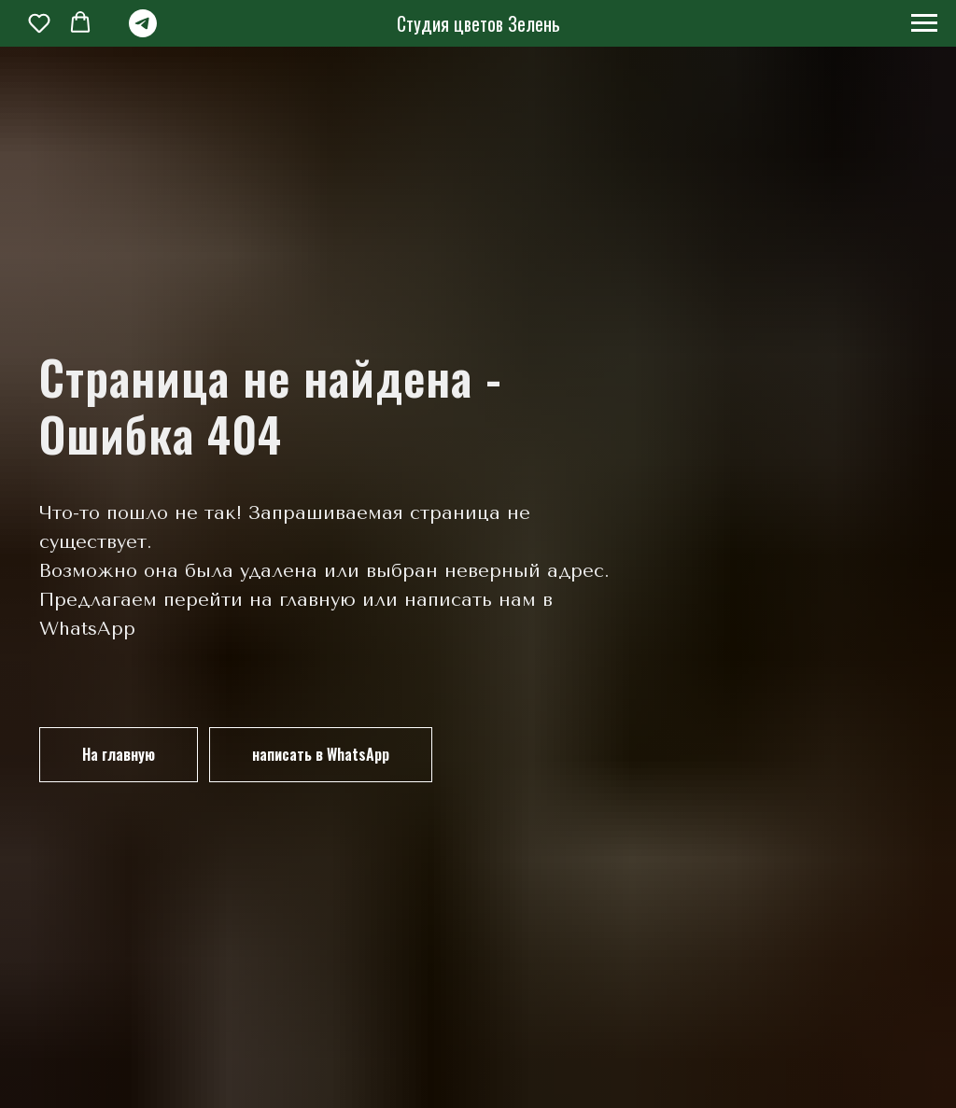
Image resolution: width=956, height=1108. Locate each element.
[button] (39, 22)
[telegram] (143, 32)
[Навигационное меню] (924, 23)
